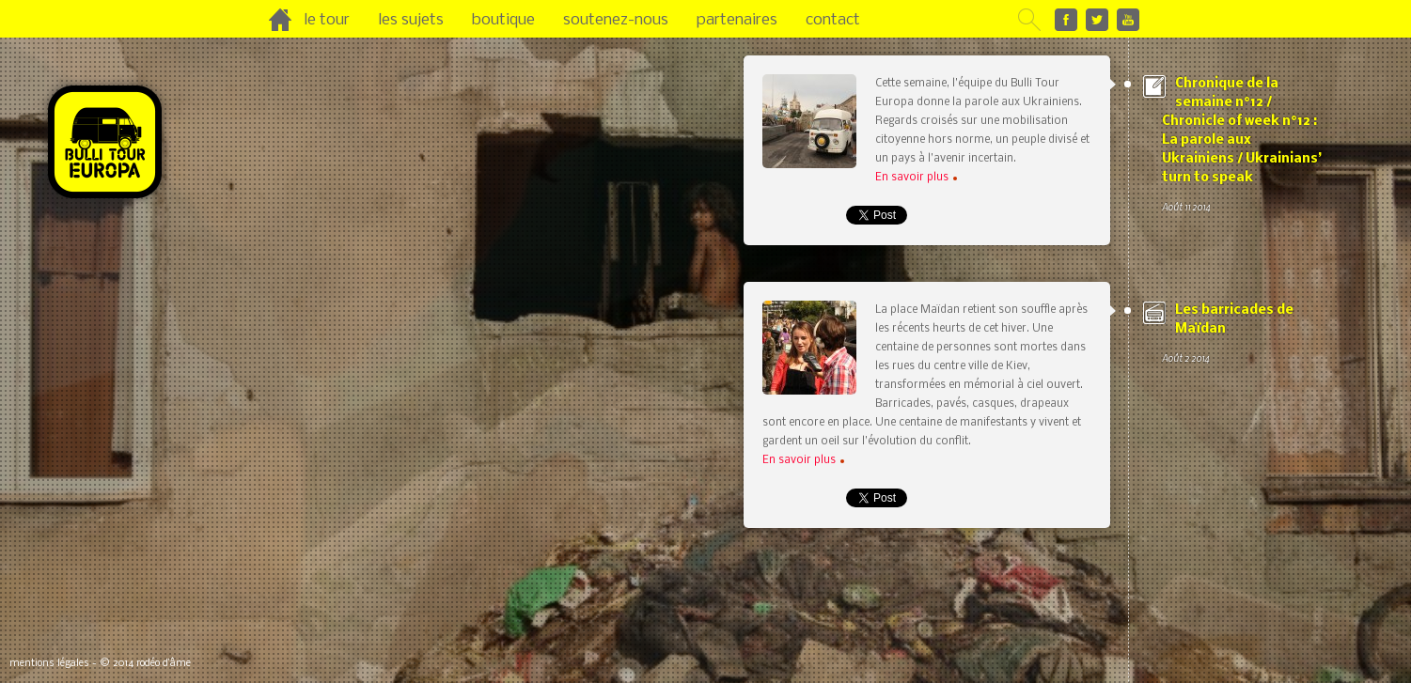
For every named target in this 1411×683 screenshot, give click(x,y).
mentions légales (49, 664)
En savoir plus (916, 177)
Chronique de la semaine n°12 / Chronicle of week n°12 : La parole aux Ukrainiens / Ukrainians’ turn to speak (1242, 146)
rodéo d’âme (163, 664)
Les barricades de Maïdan (1242, 335)
